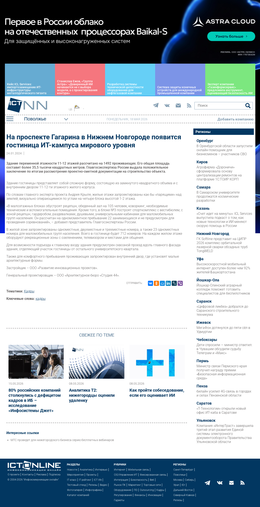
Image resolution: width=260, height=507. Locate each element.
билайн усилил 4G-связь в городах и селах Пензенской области (224, 393)
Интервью (101, 469)
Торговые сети (152, 484)
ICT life (98, 479)
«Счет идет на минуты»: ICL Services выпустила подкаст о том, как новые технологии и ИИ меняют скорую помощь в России (224, 220)
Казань (203, 208)
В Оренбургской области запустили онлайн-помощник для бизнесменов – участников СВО (225, 150)
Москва (177, 479)
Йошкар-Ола (208, 280)
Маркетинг (134, 484)
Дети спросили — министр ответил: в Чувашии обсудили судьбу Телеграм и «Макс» (224, 349)
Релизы (93, 484)
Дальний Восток (183, 490)
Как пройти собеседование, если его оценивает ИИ (156, 393)
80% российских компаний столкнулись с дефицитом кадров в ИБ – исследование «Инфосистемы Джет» (34, 400)
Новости (72, 469)
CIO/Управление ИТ (125, 474)
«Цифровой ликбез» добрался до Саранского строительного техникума (222, 310)
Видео (103, 484)
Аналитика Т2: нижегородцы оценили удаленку (92, 395)
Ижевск (204, 322)
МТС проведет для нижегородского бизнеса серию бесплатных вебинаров (62, 440)
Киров (202, 162)
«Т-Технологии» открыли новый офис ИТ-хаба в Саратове (221, 410)
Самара (204, 187)
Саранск (204, 301)
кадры (41, 299)
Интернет (119, 469)
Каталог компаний (78, 495)
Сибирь (189, 479)
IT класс (71, 479)
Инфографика (93, 490)
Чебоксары (207, 340)
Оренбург (205, 141)
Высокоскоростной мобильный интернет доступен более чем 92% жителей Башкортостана (223, 268)
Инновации (155, 495)
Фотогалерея (75, 490)
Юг (183, 484)
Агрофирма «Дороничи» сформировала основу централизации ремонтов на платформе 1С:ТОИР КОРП (219, 173)
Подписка (54, 474)
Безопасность (139, 479)
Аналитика (86, 469)
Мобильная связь (138, 469)
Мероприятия (75, 474)
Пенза (202, 386)
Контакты (28, 474)
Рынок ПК (120, 484)
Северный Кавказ (183, 495)
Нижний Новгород (213, 234)
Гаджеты (119, 500)
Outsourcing (147, 490)
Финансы (140, 495)
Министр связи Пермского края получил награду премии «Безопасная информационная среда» (222, 372)
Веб (152, 479)
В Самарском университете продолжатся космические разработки (218, 196)
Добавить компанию (236, 119)
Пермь (203, 361)
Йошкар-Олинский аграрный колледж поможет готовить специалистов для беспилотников (223, 289)
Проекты (91, 474)
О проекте (14, 474)
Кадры (29, 291)
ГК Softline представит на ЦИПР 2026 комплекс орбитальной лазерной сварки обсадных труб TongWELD (222, 245)
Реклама (41, 474)
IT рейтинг (85, 479)
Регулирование (123, 495)
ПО (135, 490)
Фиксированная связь (153, 474)
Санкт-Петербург (183, 469)
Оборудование (122, 490)
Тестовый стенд (76, 484)
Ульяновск (206, 420)
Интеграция (121, 479)
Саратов (204, 403)
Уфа (200, 259)
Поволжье (179, 474)
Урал (176, 484)
